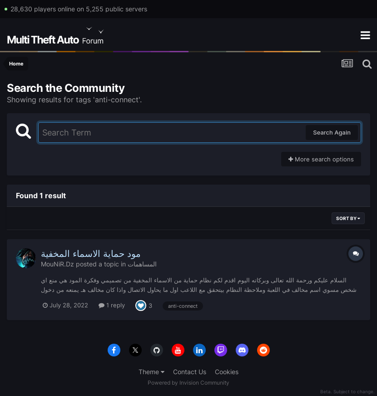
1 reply (112, 305)
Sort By (348, 218)
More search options (321, 159)
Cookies (226, 372)
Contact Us (189, 372)
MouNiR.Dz (57, 264)
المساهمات (142, 264)
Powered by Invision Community (188, 382)
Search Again (332, 132)
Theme (151, 372)
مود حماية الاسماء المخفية (91, 253)
